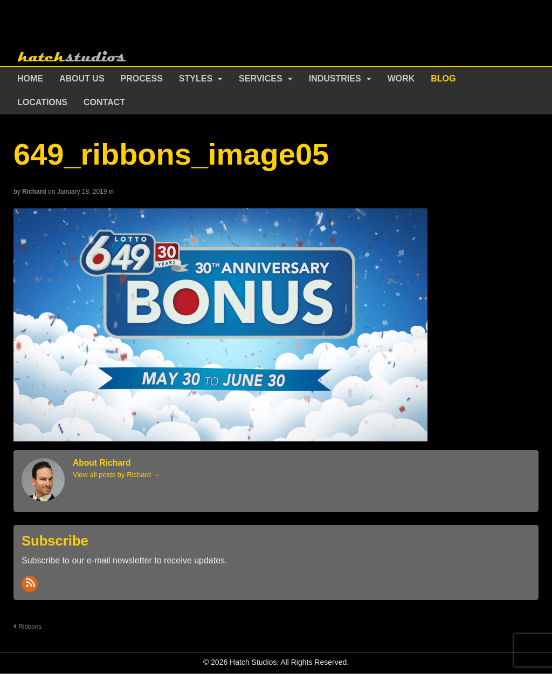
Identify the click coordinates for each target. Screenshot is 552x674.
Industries (335, 78)
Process (142, 78)
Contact (104, 102)
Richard (34, 191)
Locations (42, 102)
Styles (195, 78)
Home (30, 78)
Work (401, 78)
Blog (443, 78)
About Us (82, 78)
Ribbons (27, 626)
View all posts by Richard (116, 475)
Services (260, 78)
